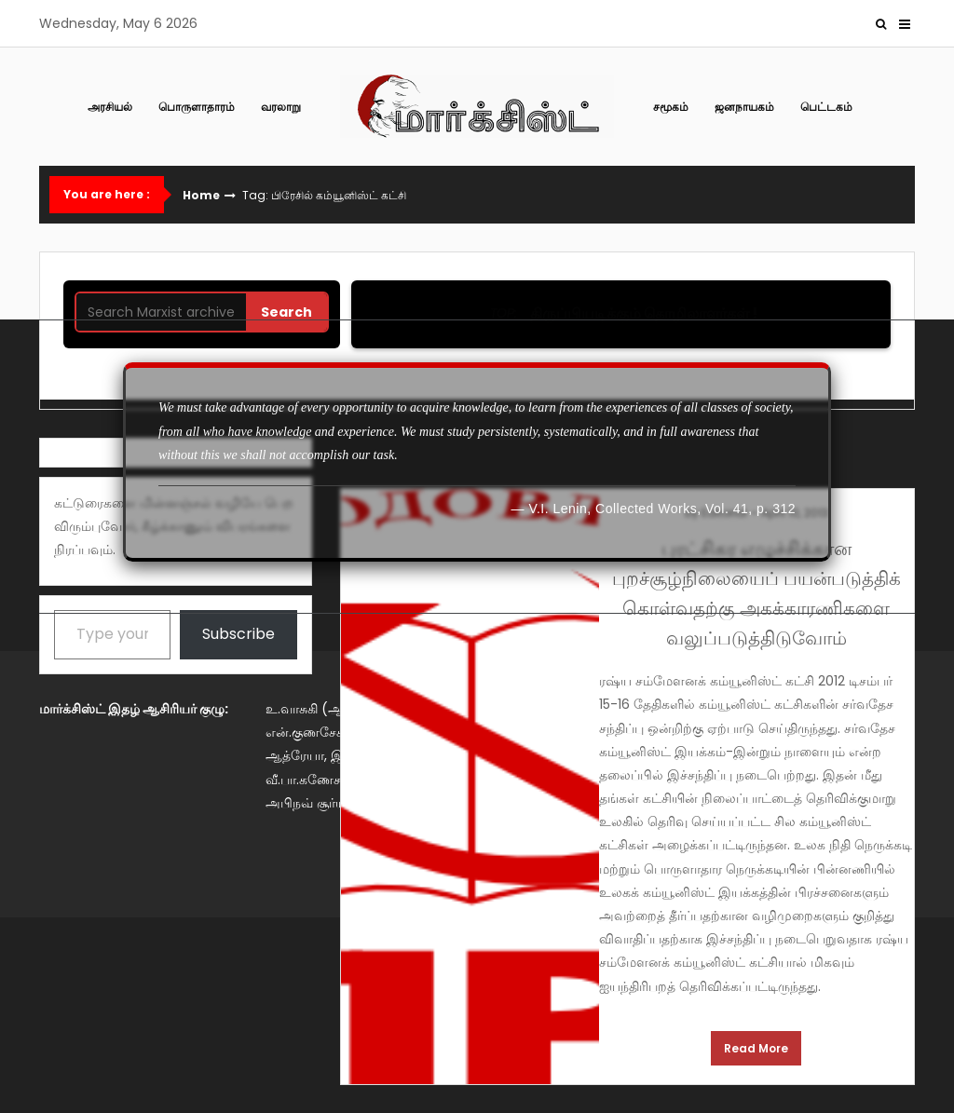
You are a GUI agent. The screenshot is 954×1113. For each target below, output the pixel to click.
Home (201, 195)
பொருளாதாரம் (196, 107)
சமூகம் (670, 107)
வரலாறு (281, 107)
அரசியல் (110, 107)
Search (286, 312)
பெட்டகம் (826, 107)
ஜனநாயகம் (744, 107)
